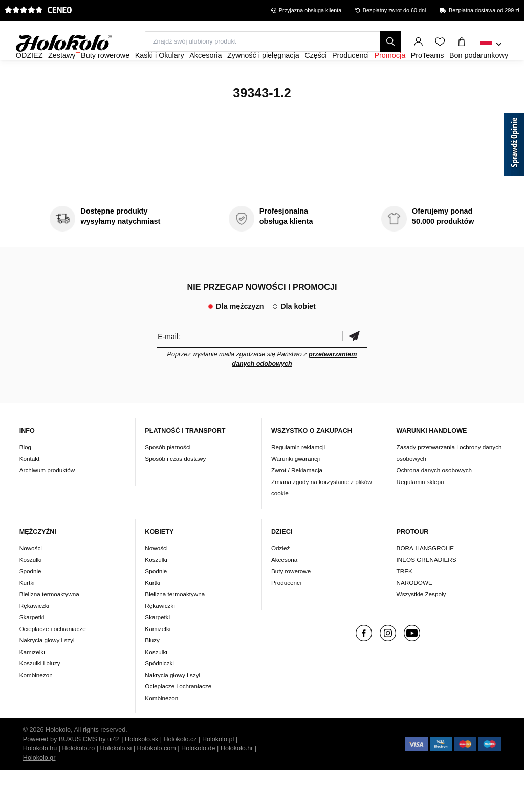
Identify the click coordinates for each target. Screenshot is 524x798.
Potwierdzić (354, 363)
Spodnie (30, 598)
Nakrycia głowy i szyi (47, 667)
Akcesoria (284, 587)
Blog (25, 474)
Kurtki (27, 610)
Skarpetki (32, 644)
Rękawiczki (34, 633)
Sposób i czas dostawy (175, 486)
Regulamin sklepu (420, 509)
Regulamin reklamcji (298, 474)
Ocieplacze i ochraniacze (52, 656)
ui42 (113, 766)
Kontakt (29, 486)
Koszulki (30, 587)
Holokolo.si (116, 776)
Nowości (30, 575)
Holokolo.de (198, 776)
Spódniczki (159, 690)
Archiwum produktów (47, 497)
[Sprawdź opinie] (514, 146)
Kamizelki (32, 679)
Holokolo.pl (218, 766)
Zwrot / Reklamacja (296, 497)
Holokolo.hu (40, 776)
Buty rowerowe (291, 598)
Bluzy (152, 667)
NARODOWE (414, 610)
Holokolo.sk (141, 766)
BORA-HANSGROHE (425, 575)
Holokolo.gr (39, 785)
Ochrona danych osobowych (434, 497)
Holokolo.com (156, 776)
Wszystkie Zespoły (421, 621)
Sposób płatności (167, 474)
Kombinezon (36, 702)
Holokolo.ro (78, 776)
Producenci (286, 610)
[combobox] (491, 44)
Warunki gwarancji (295, 486)
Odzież (280, 575)
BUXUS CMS (78, 766)
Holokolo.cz (180, 766)
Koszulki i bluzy (39, 690)
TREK (404, 598)
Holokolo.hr (237, 776)
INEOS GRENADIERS (426, 587)
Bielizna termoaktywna (49, 621)
